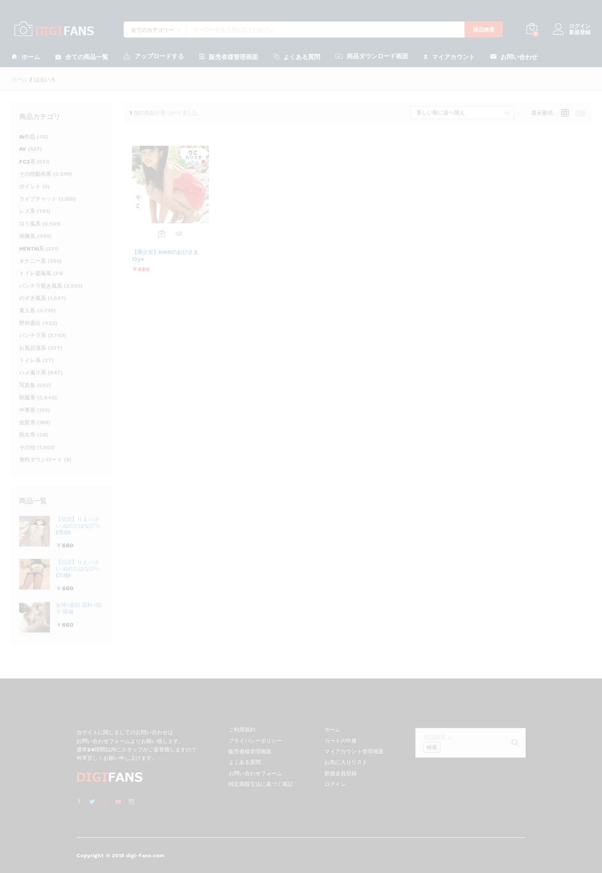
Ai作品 (27, 136)
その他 (27, 447)
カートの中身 (340, 741)
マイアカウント (449, 56)
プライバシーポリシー (255, 741)
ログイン (571, 26)
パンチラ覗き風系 (40, 286)
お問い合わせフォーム (255, 773)
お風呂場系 (32, 348)
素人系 (27, 310)
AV (22, 149)
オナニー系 (32, 261)
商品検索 (484, 29)
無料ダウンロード (40, 459)
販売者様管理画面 (228, 56)
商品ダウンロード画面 (372, 56)
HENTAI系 (31, 248)
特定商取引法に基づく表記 (260, 784)
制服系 (27, 397)
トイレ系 (30, 360)
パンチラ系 (32, 335)
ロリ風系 (30, 224)
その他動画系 (35, 174)
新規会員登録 (340, 773)
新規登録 (579, 32)
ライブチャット (38, 199)
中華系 (27, 410)
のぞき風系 (32, 298)
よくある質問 (296, 56)
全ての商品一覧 (81, 56)
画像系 (27, 236)
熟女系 (27, 435)
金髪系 (27, 422)
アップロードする (154, 56)
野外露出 (30, 323)
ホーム (26, 56)
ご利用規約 (241, 729)
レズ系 (27, 211)
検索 (432, 747)
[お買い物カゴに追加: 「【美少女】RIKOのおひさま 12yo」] (161, 233)
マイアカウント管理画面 (354, 751)
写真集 (27, 385)
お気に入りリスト (345, 762)
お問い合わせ (514, 56)
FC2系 (27, 161)
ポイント (30, 186)
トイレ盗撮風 (35, 273)
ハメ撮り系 (32, 372)
